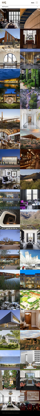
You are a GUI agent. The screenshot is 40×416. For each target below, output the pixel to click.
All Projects (5, 6)
